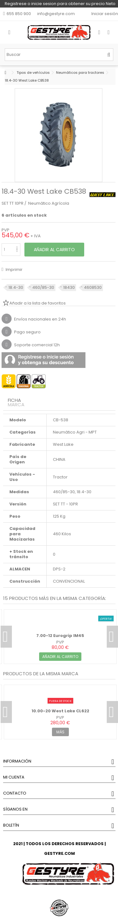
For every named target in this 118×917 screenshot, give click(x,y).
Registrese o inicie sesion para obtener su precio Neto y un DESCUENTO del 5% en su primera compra (60, 4)
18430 (69, 287)
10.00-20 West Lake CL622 (60, 711)
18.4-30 (15, 287)
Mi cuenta (13, 777)
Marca (16, 404)
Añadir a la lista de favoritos (37, 303)
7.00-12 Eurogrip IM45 (60, 636)
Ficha (14, 400)
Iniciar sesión (104, 14)
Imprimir (14, 269)
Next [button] (112, 637)
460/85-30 (43, 287)
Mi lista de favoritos (87, 14)
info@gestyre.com (56, 14)
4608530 (93, 287)
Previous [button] (6, 637)
